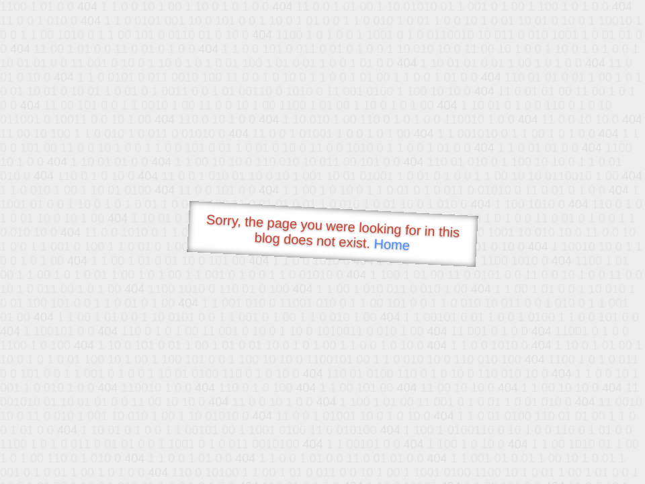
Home (392, 244)
